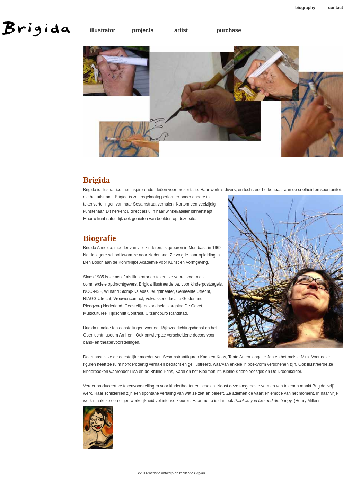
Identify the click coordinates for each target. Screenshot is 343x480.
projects (142, 30)
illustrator (102, 30)
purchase (229, 30)
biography (305, 7)
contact (335, 7)
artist (181, 30)
